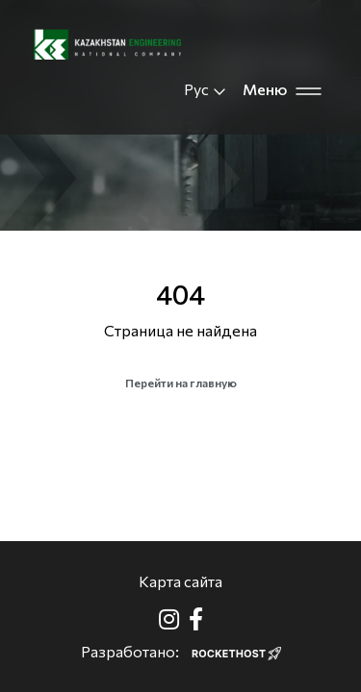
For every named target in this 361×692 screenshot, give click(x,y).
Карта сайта (180, 581)
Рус (205, 89)
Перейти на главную (181, 382)
